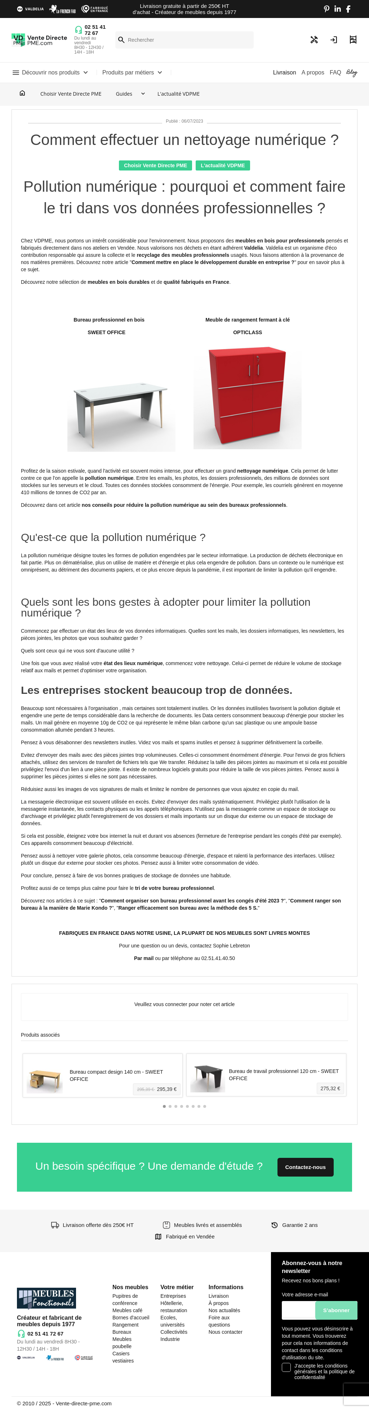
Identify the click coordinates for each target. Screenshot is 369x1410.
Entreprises (173, 1296)
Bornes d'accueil (130, 1317)
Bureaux (121, 1332)
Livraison (219, 1296)
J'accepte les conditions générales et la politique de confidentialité (324, 1371)
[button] (164, 1106)
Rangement (125, 1325)
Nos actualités (224, 1310)
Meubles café (127, 1310)
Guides (124, 93)
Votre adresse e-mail (305, 1294)
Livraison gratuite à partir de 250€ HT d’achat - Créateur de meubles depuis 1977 (184, 9)
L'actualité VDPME (178, 93)
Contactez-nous (305, 1167)
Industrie (170, 1339)
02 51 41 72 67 (95, 30)
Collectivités (173, 1332)
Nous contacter (226, 1332)
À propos (219, 1303)
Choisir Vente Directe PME (70, 93)
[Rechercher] (184, 40)
